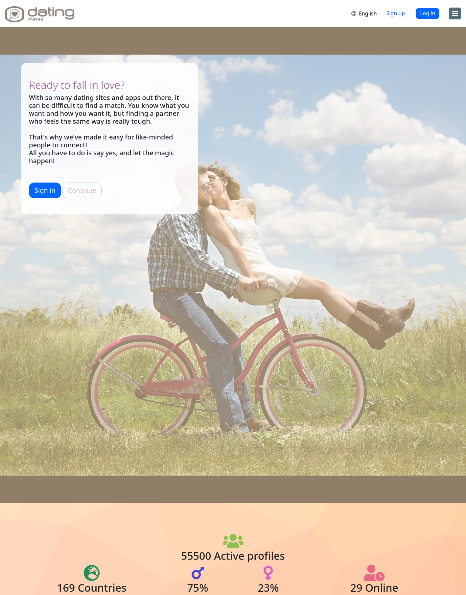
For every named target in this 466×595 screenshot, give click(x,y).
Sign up (395, 13)
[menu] (455, 13)
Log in (427, 13)
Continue (82, 190)
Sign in (45, 190)
